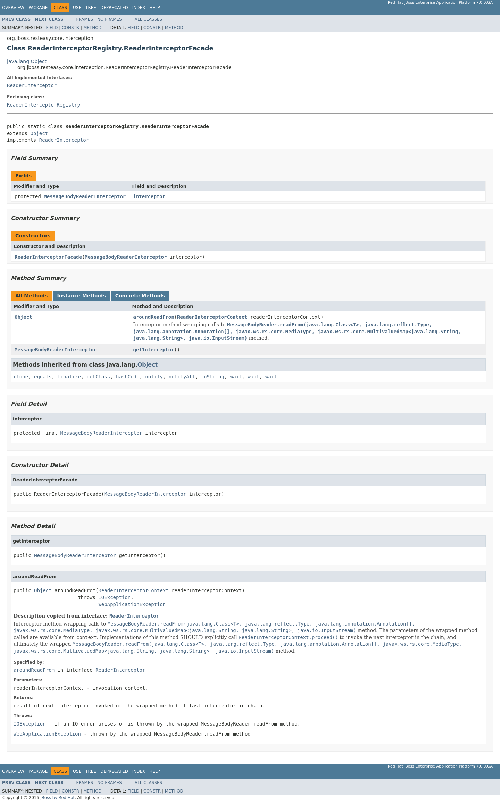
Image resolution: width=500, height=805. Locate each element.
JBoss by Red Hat (57, 797)
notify (154, 376)
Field (52, 27)
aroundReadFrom (153, 317)
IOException (114, 597)
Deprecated (114, 7)
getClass (98, 376)
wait (236, 376)
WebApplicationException (132, 604)
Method (92, 27)
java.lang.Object (27, 61)
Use (77, 7)
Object (39, 133)
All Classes (148, 19)
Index (138, 7)
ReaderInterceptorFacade (48, 257)
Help (154, 7)
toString (212, 376)
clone (21, 376)
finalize (69, 376)
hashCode (127, 376)
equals (43, 376)
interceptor (149, 196)
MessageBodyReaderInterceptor (85, 196)
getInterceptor (153, 349)
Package (38, 7)
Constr (70, 27)
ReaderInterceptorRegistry (43, 105)
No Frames (109, 19)
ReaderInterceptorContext (212, 317)
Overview (13, 7)
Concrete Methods (140, 296)
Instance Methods (81, 296)
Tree (90, 7)
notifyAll (182, 376)
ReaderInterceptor (32, 85)
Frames (84, 19)
